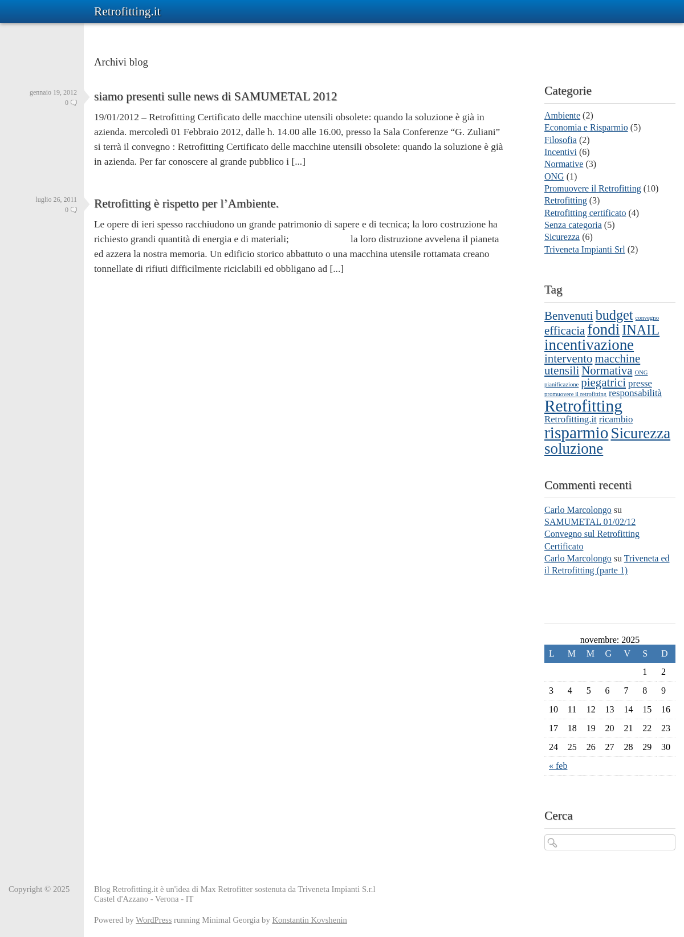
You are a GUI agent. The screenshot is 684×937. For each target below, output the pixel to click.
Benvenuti (568, 316)
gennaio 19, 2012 (53, 92)
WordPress (154, 919)
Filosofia (560, 140)
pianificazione (561, 384)
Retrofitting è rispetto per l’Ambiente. (186, 203)
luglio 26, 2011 (56, 199)
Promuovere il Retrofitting (592, 188)
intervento (568, 358)
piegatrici (603, 382)
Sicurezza (562, 237)
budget (614, 315)
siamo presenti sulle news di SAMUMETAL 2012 (215, 96)
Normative (563, 164)
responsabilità (635, 393)
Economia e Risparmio (586, 127)
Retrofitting (565, 200)
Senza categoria (573, 225)
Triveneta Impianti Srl (584, 249)
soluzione (573, 448)
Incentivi (560, 152)
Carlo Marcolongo (578, 510)
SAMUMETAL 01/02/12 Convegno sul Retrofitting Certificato (592, 534)
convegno (647, 318)
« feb (558, 766)
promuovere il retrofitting (575, 394)
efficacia (564, 330)
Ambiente (562, 115)
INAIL (640, 329)
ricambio (616, 419)
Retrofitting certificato (585, 213)
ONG (554, 176)
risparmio (576, 432)
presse (640, 383)
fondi (603, 329)
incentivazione (589, 344)
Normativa (606, 370)
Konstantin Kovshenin (309, 919)
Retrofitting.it (127, 11)
